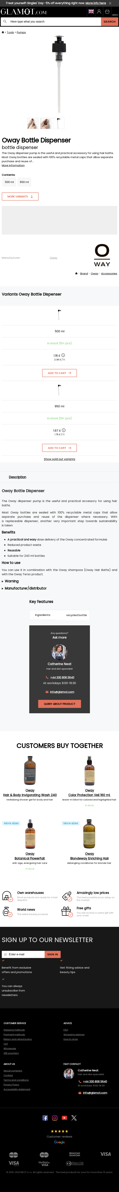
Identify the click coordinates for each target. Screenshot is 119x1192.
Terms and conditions (16, 1080)
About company (13, 1070)
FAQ (66, 1030)
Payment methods (14, 1034)
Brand (84, 273)
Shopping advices (74, 1034)
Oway (53, 258)
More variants (20, 196)
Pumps (21, 32)
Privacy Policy (11, 1084)
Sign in (52, 954)
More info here (95, 3)
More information (13, 165)
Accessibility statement (17, 1089)
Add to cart (59, 373)
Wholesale (10, 1048)
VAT (6, 1044)
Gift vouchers (11, 1053)
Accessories (109, 273)
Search (110, 21)
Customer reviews (59, 1137)
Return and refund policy (18, 1039)
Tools (10, 32)
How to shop (71, 1039)
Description (17, 477)
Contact (8, 1075)
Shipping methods (14, 1030)
